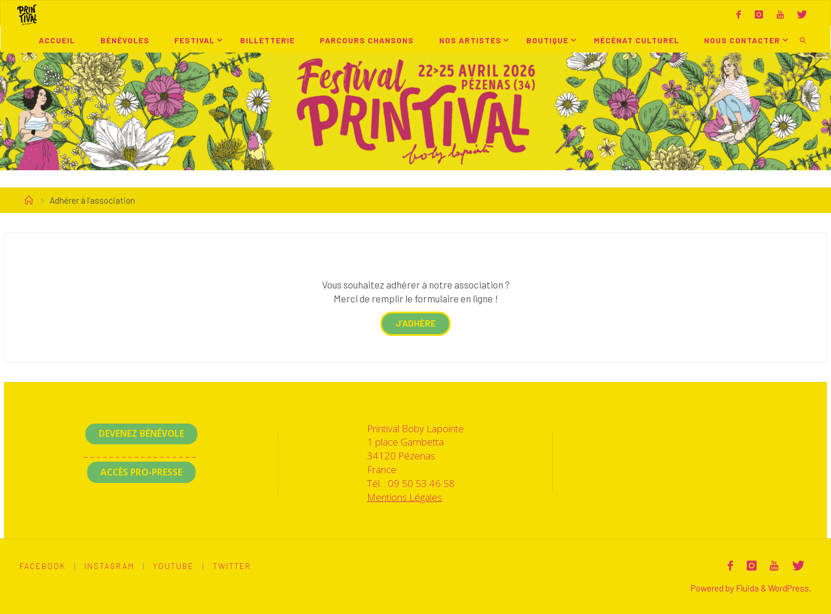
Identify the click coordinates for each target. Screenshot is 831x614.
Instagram (109, 566)
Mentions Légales (404, 497)
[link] (803, 40)
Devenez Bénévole (141, 433)
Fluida (746, 588)
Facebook (43, 566)
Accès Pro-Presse (141, 472)
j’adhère (415, 323)
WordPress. (789, 588)
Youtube (173, 566)
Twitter (232, 566)
